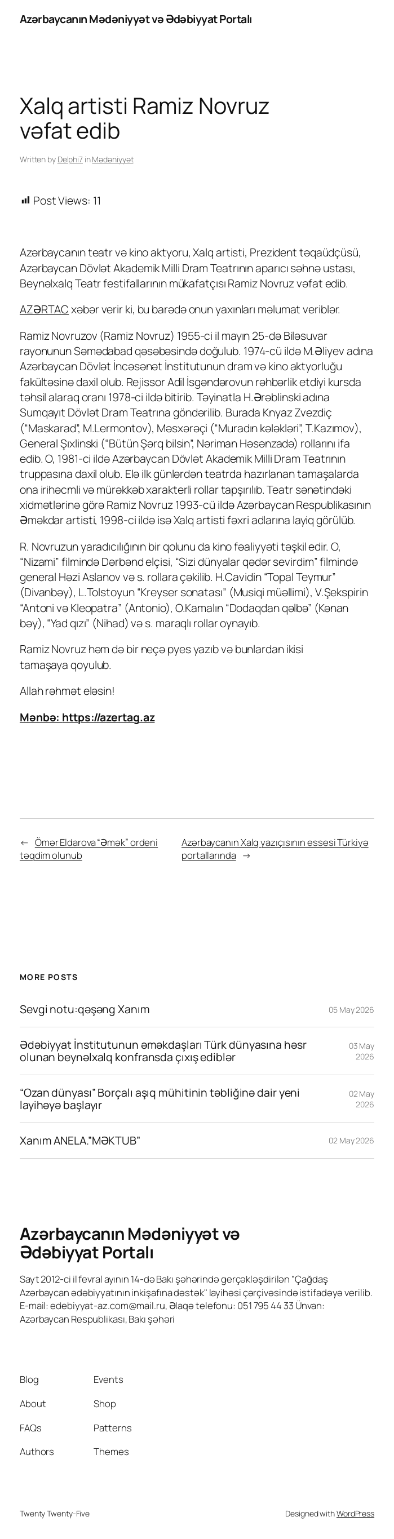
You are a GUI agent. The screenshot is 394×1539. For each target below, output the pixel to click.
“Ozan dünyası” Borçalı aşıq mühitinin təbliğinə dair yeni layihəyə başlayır (160, 1098)
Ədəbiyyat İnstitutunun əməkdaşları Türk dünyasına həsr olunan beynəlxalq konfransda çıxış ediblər (163, 1051)
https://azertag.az (108, 717)
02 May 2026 (361, 1099)
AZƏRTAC (44, 309)
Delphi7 (70, 159)
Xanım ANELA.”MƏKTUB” (80, 1140)
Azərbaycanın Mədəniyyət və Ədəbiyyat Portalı (136, 18)
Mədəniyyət (112, 159)
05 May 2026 (351, 1009)
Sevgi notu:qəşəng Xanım (85, 1009)
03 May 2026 (361, 1051)
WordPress (355, 1513)
